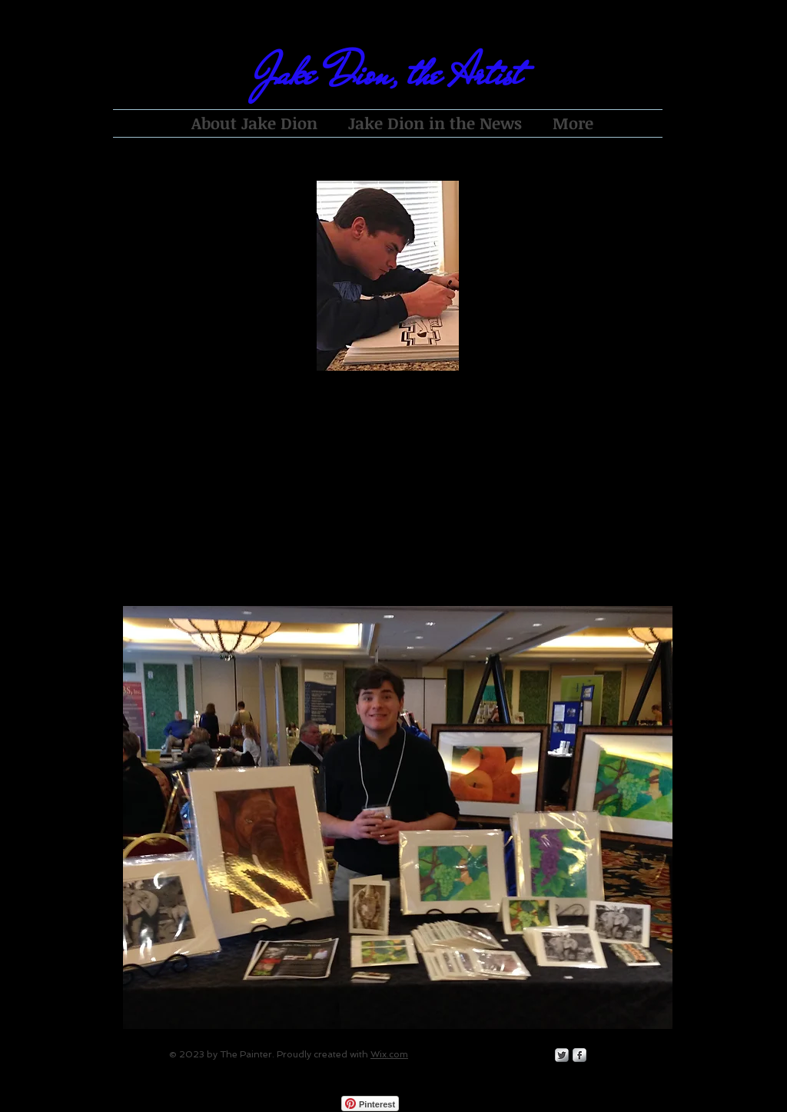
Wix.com (389, 1054)
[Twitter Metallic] (562, 1055)
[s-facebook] (579, 1055)
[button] (397, 817)
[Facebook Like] (463, 1103)
